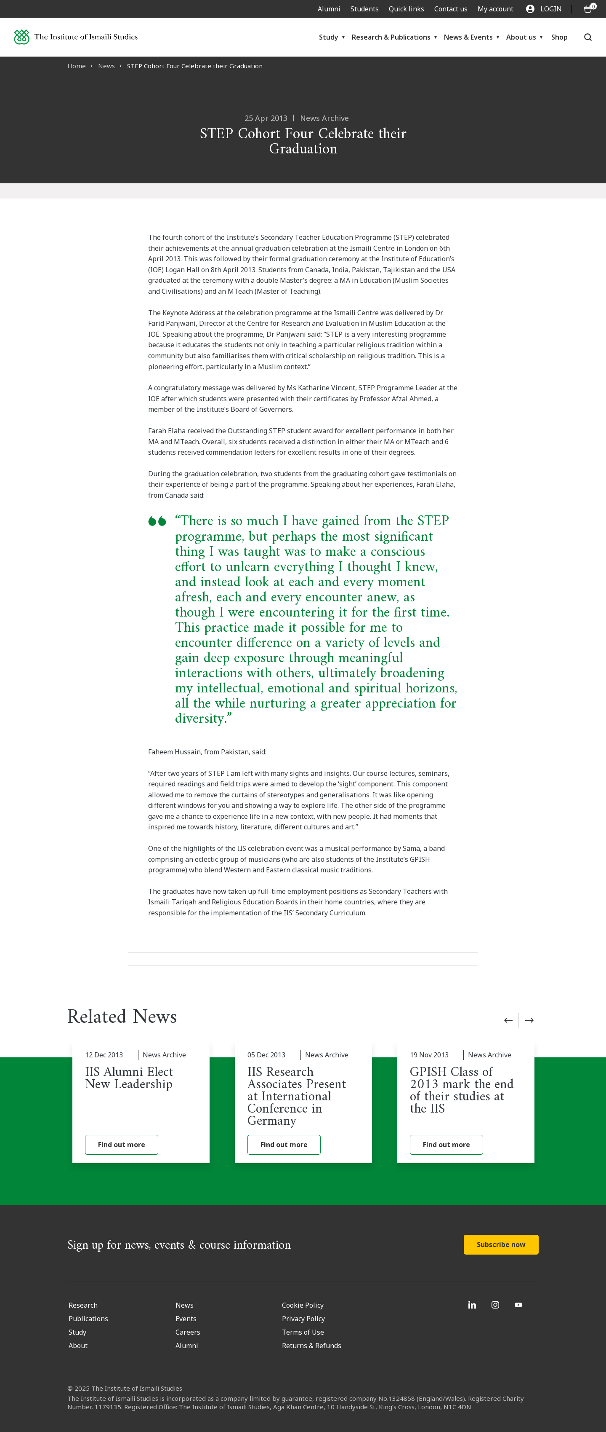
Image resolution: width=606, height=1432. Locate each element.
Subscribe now (501, 1244)
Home (76, 66)
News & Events (468, 37)
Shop (559, 37)
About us (521, 37)
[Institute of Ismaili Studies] (75, 37)
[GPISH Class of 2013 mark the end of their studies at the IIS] (465, 1102)
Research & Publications (391, 37)
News (106, 66)
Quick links (406, 8)
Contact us (451, 8)
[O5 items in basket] (588, 9)
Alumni (329, 8)
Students (365, 8)
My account (495, 8)
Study (328, 37)
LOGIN (544, 8)
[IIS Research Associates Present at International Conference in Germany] (303, 1102)
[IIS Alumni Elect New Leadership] (141, 1102)
